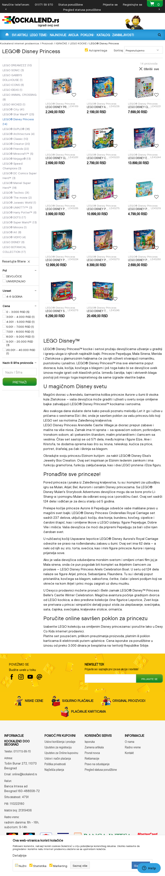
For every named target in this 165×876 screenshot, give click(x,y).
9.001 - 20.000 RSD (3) (19, 343)
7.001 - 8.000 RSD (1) (20, 331)
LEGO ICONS (13, 84)
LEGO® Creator (16, 143)
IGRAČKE (61, 42)
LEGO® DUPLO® (16, 128)
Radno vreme (133, 747)
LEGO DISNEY (13, 241)
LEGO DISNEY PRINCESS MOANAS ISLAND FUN (139, 260)
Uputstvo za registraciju (58, 747)
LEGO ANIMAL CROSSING (20, 96)
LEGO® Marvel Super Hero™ (17, 185)
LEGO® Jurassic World (19, 202)
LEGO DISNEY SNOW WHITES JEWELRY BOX (57, 311)
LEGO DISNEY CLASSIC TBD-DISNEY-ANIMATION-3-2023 (98, 158)
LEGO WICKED (14, 104)
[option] (82, 9)
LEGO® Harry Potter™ (20, 212)
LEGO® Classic (15, 138)
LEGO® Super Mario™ (20, 221)
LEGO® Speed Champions (13, 165)
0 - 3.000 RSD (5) (17, 311)
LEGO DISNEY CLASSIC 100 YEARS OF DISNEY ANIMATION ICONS (139, 107)
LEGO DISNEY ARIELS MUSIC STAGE (98, 107)
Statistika (39, 865)
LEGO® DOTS (14, 217)
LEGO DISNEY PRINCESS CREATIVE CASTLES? (139, 209)
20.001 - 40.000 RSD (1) (20, 351)
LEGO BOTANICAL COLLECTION (14, 249)
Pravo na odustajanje (97, 764)
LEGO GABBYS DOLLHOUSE (13, 77)
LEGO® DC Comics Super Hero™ (20, 175)
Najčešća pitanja (54, 769)
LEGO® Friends (16, 148)
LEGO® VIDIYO (14, 236)
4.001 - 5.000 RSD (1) (20, 321)
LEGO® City (13, 109)
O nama (129, 741)
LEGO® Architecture (19, 133)
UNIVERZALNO (15, 280)
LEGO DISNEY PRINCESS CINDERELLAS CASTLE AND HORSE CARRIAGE (98, 209)
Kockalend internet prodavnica (19, 42)
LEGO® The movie (17, 197)
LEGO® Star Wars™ (18, 113)
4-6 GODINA (14, 296)
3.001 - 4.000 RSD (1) (20, 316)
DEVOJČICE (14, 275)
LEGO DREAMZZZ (17, 64)
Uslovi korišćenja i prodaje (59, 741)
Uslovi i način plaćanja (57, 758)
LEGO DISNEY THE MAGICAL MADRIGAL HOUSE (98, 311)
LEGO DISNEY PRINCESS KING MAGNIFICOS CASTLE (57, 260)
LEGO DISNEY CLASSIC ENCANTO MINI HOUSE (57, 158)
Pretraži (20, 382)
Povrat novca (92, 753)
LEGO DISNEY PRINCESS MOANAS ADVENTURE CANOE (98, 260)
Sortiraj (118, 50)
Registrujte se (132, 4)
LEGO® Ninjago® (17, 158)
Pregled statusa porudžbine (82, 9)
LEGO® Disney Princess (18, 121)
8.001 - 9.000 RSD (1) (20, 336)
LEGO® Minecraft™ (18, 153)
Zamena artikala (94, 747)
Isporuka (90, 741)
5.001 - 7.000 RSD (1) (20, 326)
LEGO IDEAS (12, 89)
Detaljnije (20, 855)
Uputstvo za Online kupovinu (61, 753)
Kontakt (129, 753)
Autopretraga (98, 50)
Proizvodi (47, 42)
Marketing (60, 865)
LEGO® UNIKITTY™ (17, 207)
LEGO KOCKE (78, 42)
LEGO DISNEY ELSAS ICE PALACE (139, 158)
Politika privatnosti (55, 764)
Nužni (22, 865)
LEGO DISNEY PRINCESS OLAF (57, 107)
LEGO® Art (12, 231)
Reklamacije (92, 758)
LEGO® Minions (15, 226)
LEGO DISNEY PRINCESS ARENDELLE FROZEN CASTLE (57, 209)
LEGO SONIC (13, 69)
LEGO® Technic (16, 192)
